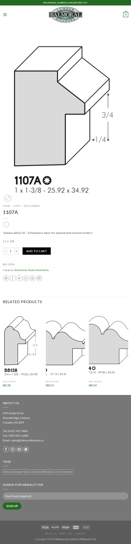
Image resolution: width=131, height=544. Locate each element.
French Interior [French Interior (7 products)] (64, 471)
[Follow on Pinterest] (26, 449)
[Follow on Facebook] (6, 449)
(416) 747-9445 (18, 431)
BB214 (49, 385)
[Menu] (5, 14)
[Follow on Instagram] (13, 449)
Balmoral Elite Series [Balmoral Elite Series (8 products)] (43, 471)
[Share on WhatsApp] (6, 278)
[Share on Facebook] (13, 278)
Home (6, 205)
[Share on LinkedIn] (39, 278)
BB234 (93, 385)
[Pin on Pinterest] (32, 278)
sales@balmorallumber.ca (27, 440)
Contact (80, 533)
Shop (17, 205)
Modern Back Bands (38, 270)
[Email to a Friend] (26, 278)
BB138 (6, 385)
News (62, 533)
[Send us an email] (19, 449)
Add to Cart (36, 251)
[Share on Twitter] (19, 278)
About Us (51, 533)
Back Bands (32, 205)
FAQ (70, 533)
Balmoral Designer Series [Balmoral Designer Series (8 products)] (17, 471)
